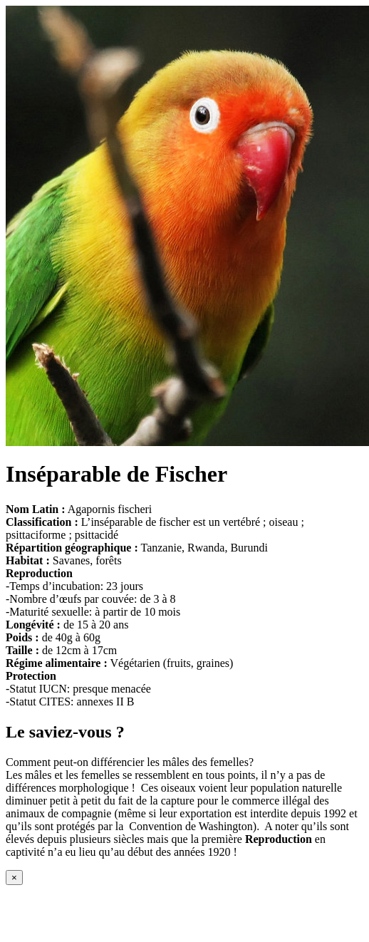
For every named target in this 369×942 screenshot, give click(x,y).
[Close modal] (14, 877)
